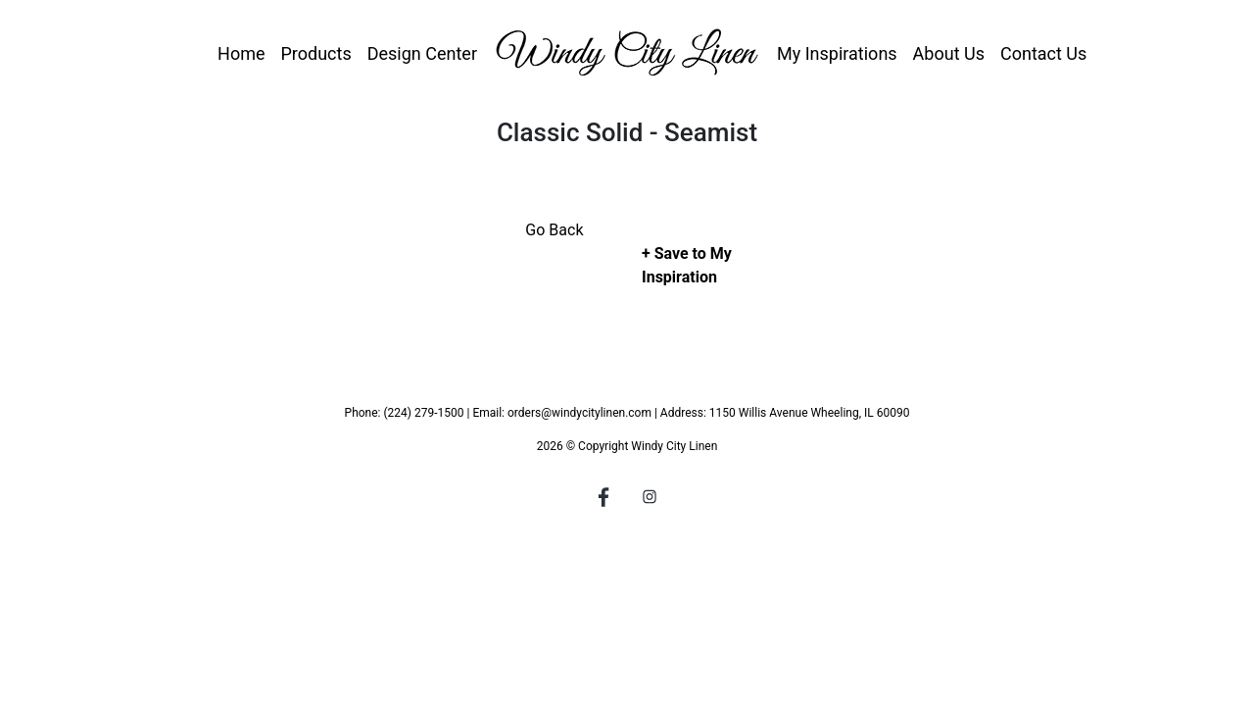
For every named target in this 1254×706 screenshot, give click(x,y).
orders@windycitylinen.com (579, 413)
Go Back (554, 230)
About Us (949, 53)
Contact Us (1043, 53)
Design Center (422, 53)
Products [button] (315, 53)
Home (241, 53)
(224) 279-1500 (423, 413)
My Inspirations (837, 53)
